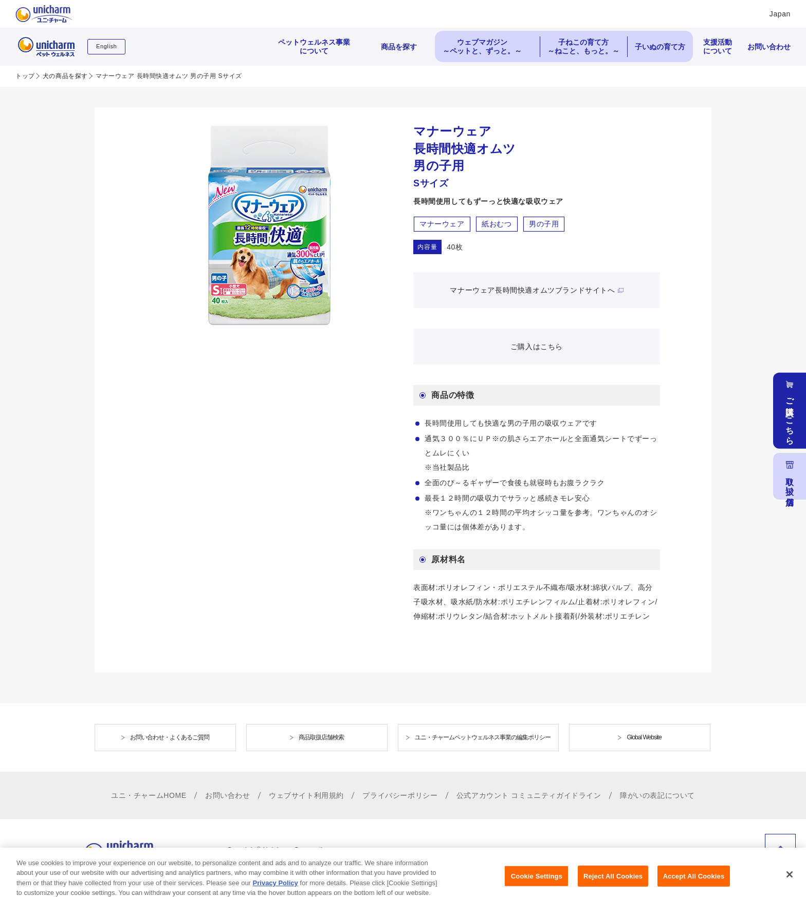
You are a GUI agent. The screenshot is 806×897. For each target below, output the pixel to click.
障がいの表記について (657, 795)
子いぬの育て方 (660, 47)
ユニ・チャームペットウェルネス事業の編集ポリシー (483, 737)
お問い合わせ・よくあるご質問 (169, 737)
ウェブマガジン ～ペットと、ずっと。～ (482, 46)
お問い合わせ (769, 47)
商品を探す (399, 47)
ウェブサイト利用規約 (306, 795)
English (106, 46)
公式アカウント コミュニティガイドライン (528, 795)
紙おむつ (496, 224)
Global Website (644, 737)
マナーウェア (442, 224)
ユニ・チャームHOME (149, 795)
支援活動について (717, 46)
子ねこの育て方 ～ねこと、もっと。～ (583, 46)
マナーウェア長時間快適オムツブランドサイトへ (532, 290)
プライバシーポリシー (399, 795)
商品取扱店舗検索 (321, 737)
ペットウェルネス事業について (314, 46)
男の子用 (544, 224)
